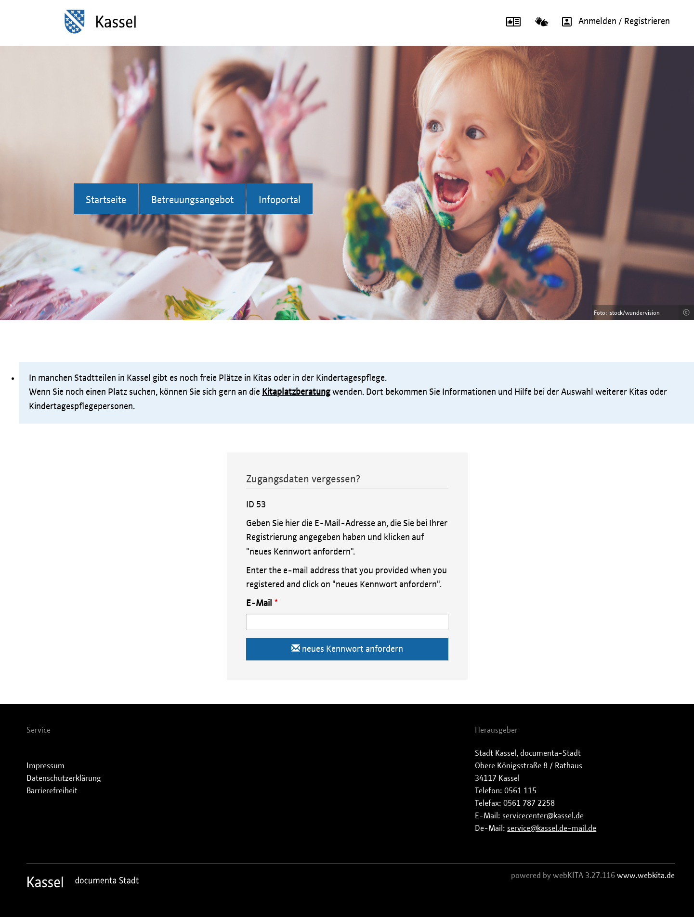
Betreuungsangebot (192, 200)
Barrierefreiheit (52, 791)
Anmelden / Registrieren (612, 21)
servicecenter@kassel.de (543, 816)
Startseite (106, 200)
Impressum (45, 766)
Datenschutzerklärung (63, 778)
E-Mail (259, 603)
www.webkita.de (646, 875)
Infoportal (280, 200)
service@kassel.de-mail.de (551, 828)
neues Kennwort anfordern (347, 649)
